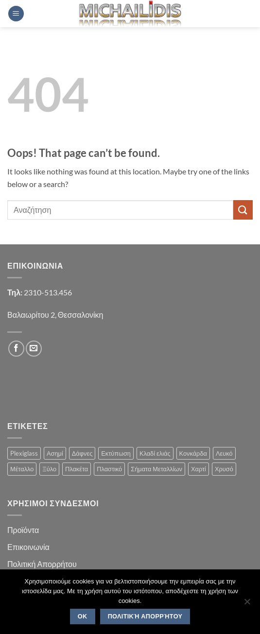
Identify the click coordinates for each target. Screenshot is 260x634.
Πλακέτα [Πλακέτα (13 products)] (76, 469)
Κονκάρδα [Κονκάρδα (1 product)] (193, 453)
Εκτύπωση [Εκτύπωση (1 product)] (116, 453)
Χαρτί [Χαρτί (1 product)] (198, 469)
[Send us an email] (34, 349)
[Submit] (243, 209)
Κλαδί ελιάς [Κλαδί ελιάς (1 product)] (155, 453)
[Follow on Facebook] (16, 349)
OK (82, 616)
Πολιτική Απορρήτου (42, 563)
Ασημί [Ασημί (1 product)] (55, 453)
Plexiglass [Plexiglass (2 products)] (24, 453)
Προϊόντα (23, 529)
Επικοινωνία (28, 546)
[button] (16, 14)
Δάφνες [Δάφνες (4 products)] (82, 453)
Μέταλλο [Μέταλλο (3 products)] (22, 469)
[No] (247, 604)
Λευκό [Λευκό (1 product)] (224, 453)
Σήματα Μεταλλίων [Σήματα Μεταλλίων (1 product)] (156, 469)
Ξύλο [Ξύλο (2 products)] (49, 469)
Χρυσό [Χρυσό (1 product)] (224, 469)
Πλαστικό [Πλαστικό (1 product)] (109, 469)
